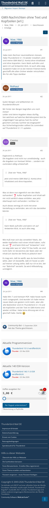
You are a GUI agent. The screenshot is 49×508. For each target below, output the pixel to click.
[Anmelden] (39, 3)
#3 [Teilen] (41, 150)
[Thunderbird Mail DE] (14, 3)
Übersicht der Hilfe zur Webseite (14, 457)
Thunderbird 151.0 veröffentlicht (26, 348)
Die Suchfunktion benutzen (12, 462)
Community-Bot (15, 325)
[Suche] (32, 3)
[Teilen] (45, 32)
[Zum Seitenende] (45, 499)
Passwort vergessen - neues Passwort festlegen (19, 475)
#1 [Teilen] (41, 49)
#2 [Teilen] (41, 96)
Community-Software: (15, 497)
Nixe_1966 (8, 25)
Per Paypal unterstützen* (16, 405)
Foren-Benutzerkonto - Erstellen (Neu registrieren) (20, 466)
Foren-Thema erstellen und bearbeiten (16, 470)
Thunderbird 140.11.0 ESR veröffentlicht (23, 373)
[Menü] (45, 3)
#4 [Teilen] (41, 291)
